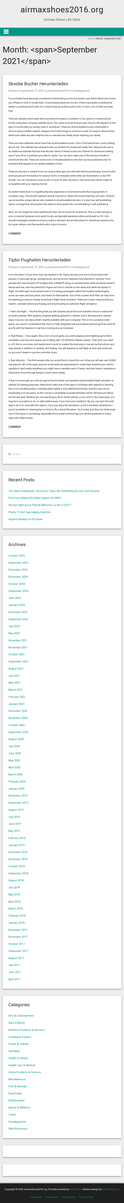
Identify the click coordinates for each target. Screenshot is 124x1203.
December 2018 (17, 852)
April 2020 (14, 767)
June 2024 (14, 598)
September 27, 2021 (32, 90)
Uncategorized (80, 90)
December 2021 (17, 640)
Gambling (14, 1051)
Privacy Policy (69, 1197)
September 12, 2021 (32, 267)
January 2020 (16, 788)
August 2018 (16, 880)
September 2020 (18, 732)
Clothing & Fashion (19, 1037)
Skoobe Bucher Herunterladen (38, 83)
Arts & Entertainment (21, 1015)
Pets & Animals (17, 1086)
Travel (12, 1114)
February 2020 (16, 781)
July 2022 (14, 626)
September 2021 (18, 661)
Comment (14, 233)
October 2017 (16, 944)
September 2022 (18, 619)
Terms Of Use (86, 1197)
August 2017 (16, 958)
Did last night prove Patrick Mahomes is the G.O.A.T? (39, 505)
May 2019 (14, 831)
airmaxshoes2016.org (62, 9)
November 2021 (18, 647)
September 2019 (18, 802)
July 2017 (14, 965)
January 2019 (16, 845)
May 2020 (14, 760)
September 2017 (18, 951)
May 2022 (14, 633)
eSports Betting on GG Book (25, 519)
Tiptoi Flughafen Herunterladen (39, 260)
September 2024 (18, 591)
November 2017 (18, 936)
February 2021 (16, 697)
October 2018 (16, 866)
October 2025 (16, 555)
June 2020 (14, 753)
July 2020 (14, 746)
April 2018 (14, 901)
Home (91, 38)
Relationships (16, 1100)
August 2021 (16, 668)
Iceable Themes (110, 1189)
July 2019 (14, 817)
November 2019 (18, 795)
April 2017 (14, 979)
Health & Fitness (18, 1058)
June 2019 (14, 824)
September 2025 (18, 562)
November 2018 (18, 859)
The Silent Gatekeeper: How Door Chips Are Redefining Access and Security (53, 491)
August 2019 (16, 809)
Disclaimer (36, 1197)
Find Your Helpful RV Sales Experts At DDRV (34, 498)
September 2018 (18, 873)
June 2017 (14, 972)
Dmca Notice (52, 1197)
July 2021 (14, 675)
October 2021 (16, 654)
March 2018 (15, 908)
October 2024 (16, 584)
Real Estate (15, 1093)
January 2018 (16, 922)
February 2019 (16, 838)
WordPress (76, 1189)
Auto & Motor (16, 1022)
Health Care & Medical (21, 1065)
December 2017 (17, 930)
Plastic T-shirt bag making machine (29, 512)
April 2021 (14, 682)
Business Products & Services (26, 1030)
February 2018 (16, 915)
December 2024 (17, 569)
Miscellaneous (17, 1079)
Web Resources (18, 1128)
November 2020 (18, 718)
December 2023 (17, 612)
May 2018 (14, 894)
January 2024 (16, 605)
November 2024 (18, 576)
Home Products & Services (24, 1072)
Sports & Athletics (19, 1107)
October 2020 (16, 725)
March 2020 (15, 774)
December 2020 (17, 711)
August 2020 (16, 739)
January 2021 (16, 704)
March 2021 (15, 689)
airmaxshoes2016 (58, 90)
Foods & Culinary (18, 1044)
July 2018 (14, 887)
